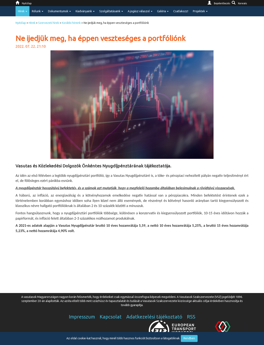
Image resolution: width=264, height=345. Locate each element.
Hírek (32, 22)
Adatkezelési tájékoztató (154, 317)
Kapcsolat (111, 317)
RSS (191, 317)
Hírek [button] (22, 11)
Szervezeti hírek (48, 22)
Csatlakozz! (180, 11)
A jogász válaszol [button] (140, 11)
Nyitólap (21, 22)
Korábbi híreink (71, 22)
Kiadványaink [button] (85, 11)
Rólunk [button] (37, 11)
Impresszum (82, 317)
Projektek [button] (200, 11)
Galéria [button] (163, 11)
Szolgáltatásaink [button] (111, 11)
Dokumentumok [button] (59, 11)
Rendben (189, 338)
